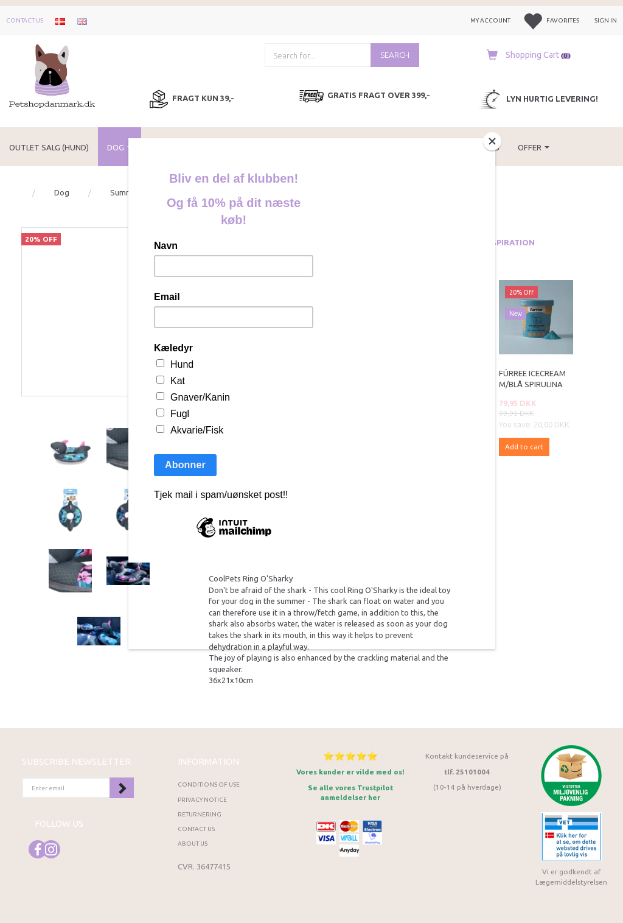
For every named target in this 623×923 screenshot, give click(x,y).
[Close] (492, 141)
